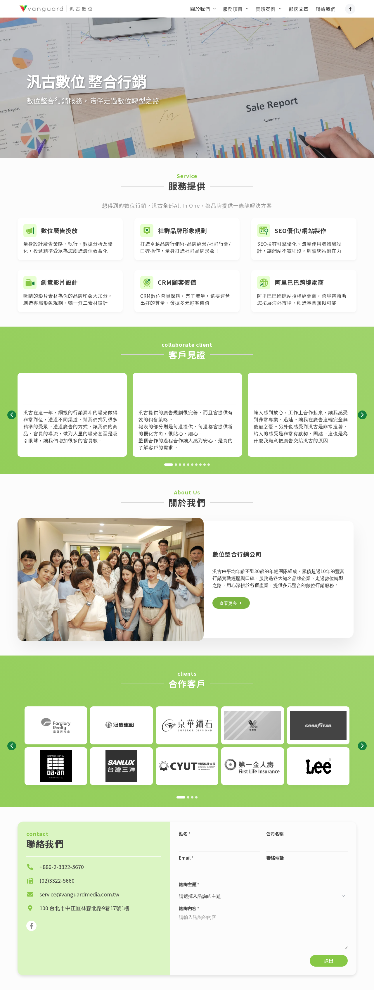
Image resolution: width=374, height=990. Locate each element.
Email (186, 858)
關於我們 (204, 8)
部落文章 (299, 8)
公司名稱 (275, 834)
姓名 (185, 834)
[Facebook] (350, 9)
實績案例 (269, 8)
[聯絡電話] (307, 869)
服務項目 (237, 8)
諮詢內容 (189, 908)
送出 (328, 960)
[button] (11, 415)
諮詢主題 (189, 884)
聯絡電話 (275, 858)
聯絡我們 (326, 8)
